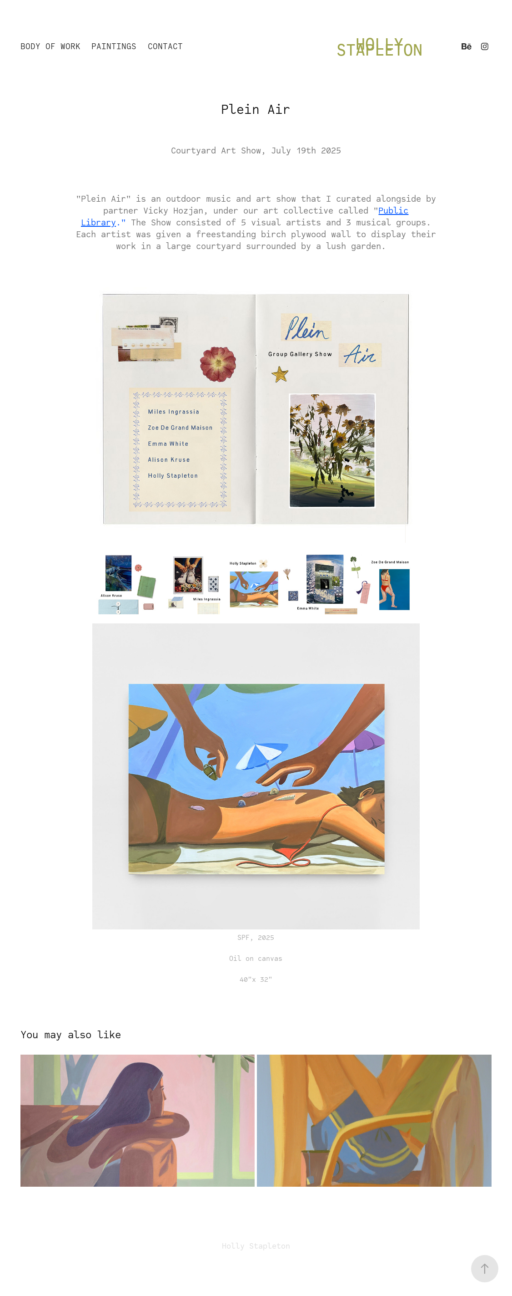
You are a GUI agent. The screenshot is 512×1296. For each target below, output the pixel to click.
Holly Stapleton (379, 46)
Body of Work (50, 46)
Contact (165, 46)
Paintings (113, 46)
